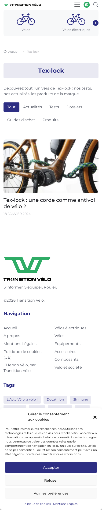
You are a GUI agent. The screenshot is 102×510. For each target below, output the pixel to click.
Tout (11, 107)
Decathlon (55, 399)
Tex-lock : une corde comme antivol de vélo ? (49, 203)
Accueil (13, 51)
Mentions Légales (65, 504)
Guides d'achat (21, 120)
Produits (50, 120)
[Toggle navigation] (77, 4)
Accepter (51, 467)
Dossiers (74, 107)
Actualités (32, 107)
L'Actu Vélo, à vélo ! (22, 399)
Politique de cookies (36, 504)
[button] (95, 417)
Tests (54, 107)
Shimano (80, 399)
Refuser (51, 480)
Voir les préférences (51, 493)
